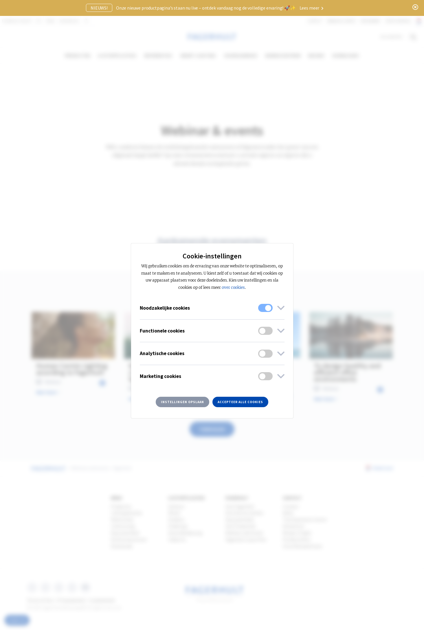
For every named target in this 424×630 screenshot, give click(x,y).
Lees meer (312, 8)
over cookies (233, 287)
